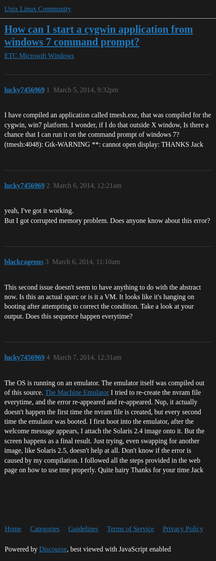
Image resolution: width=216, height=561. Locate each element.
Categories (45, 528)
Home (13, 528)
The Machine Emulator (77, 392)
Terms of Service (130, 528)
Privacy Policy (183, 528)
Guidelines (83, 528)
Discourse (53, 549)
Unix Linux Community (37, 9)
